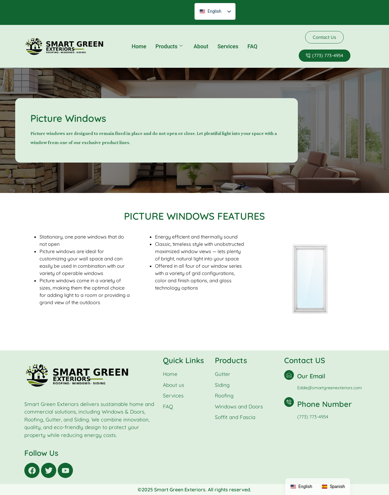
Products (169, 46)
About (201, 46)
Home (139, 46)
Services (227, 46)
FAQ (252, 46)
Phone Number (324, 404)
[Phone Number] (289, 402)
